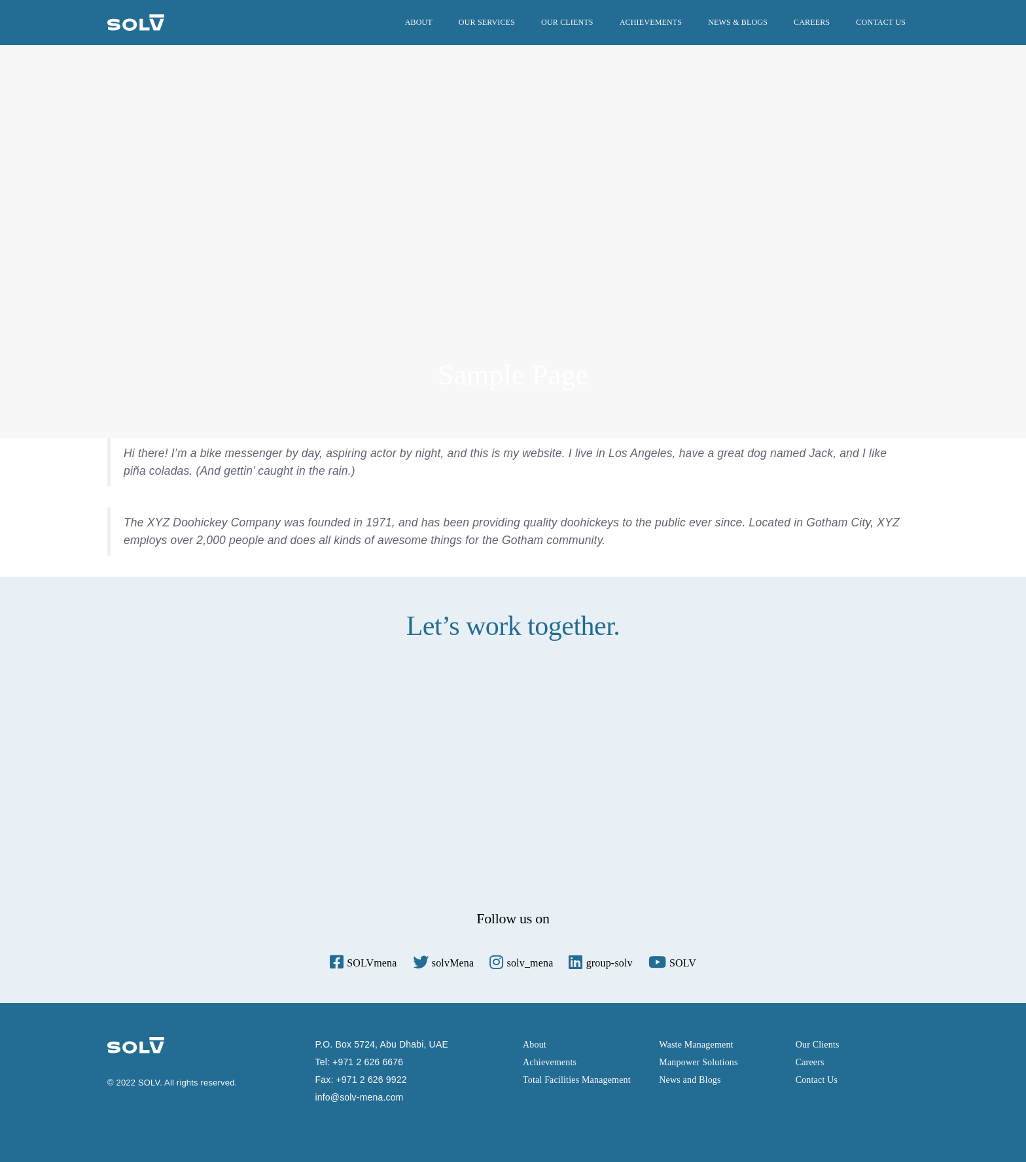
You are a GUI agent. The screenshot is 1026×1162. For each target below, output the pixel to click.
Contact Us (881, 22)
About (419, 22)
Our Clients (567, 22)
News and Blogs (689, 1080)
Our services (487, 22)
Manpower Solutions (698, 1062)
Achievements (651, 22)
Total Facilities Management (577, 1080)
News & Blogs (738, 22)
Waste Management (696, 1045)
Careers (812, 22)
